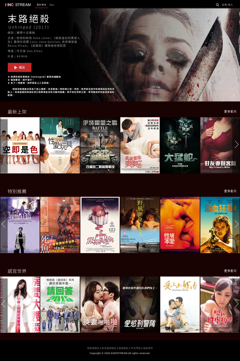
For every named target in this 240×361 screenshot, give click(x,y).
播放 (19, 67)
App (52, 4)
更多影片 (230, 111)
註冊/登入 (227, 4)
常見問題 (136, 348)
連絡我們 (148, 348)
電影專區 (42, 4)
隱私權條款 (93, 348)
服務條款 (124, 348)
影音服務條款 (109, 348)
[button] (236, 146)
